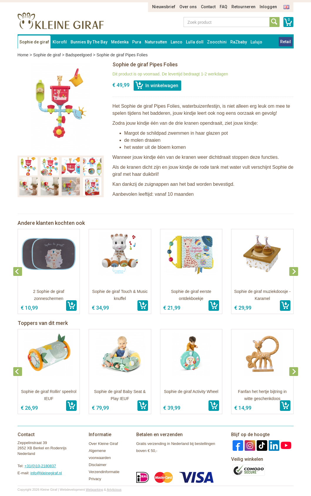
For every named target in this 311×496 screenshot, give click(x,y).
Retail (285, 41)
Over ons (188, 6)
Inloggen (268, 6)
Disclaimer (98, 465)
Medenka (120, 42)
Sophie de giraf (34, 42)
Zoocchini (217, 42)
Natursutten (156, 42)
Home (23, 55)
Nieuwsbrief (163, 6)
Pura (136, 42)
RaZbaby (238, 42)
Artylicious (114, 489)
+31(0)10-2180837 (40, 466)
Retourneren (243, 6)
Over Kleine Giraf (103, 443)
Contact (208, 6)
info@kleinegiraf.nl (46, 473)
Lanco (176, 42)
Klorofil (60, 42)
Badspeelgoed (78, 55)
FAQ (223, 6)
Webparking (94, 489)
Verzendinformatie (104, 472)
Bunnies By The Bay (88, 42)
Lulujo (256, 42)
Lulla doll (195, 42)
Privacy (95, 479)
